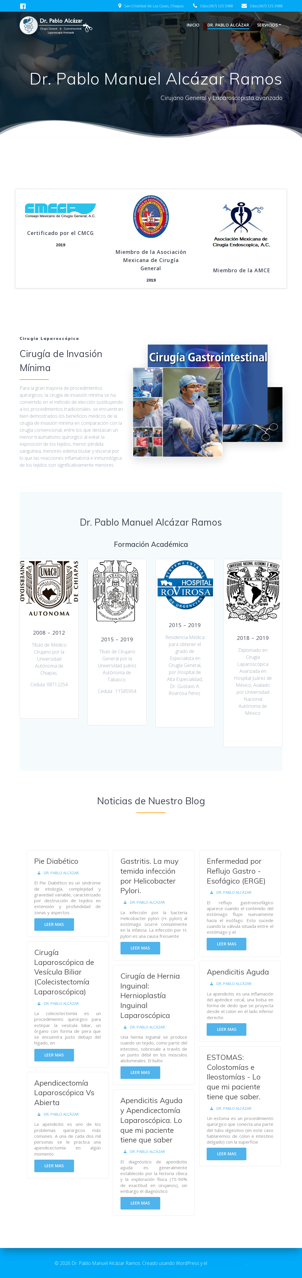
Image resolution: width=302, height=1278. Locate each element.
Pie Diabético (61, 861)
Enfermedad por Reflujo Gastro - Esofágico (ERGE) (241, 870)
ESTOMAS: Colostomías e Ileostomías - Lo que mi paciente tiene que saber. (238, 1077)
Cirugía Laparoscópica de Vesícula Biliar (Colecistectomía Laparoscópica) (69, 972)
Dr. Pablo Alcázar (228, 25)
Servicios (267, 25)
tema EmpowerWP (227, 1263)
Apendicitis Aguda (243, 971)
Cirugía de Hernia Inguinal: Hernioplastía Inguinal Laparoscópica (155, 995)
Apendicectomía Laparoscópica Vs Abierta (69, 1092)
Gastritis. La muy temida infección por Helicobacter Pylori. (155, 875)
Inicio (193, 25)
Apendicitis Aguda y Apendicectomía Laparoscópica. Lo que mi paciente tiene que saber (157, 1120)
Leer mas (59, 924)
